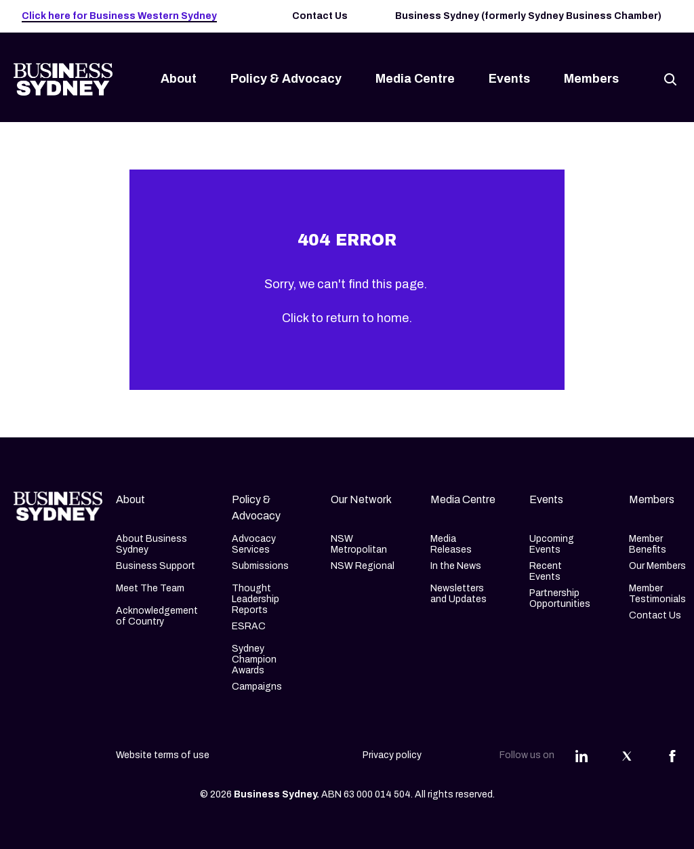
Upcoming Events (551, 544)
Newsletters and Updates (458, 593)
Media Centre (415, 78)
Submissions (260, 566)
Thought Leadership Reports (255, 599)
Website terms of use (162, 755)
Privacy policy (392, 755)
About (179, 78)
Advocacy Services (254, 544)
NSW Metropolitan (359, 544)
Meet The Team (150, 588)
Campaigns (257, 687)
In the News (455, 566)
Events (509, 78)
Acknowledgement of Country (157, 616)
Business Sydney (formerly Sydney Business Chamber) (528, 16)
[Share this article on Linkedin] (581, 755)
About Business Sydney (151, 544)
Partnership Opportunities (559, 598)
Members (591, 78)
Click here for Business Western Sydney (119, 16)
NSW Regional (362, 566)
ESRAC (249, 626)
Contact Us (320, 16)
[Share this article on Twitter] (627, 755)
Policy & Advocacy (286, 78)
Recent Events (545, 571)
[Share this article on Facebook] (672, 755)
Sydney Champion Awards (254, 659)
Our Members (657, 566)
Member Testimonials (657, 593)
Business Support (155, 566)
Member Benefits (647, 544)
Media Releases (451, 544)
